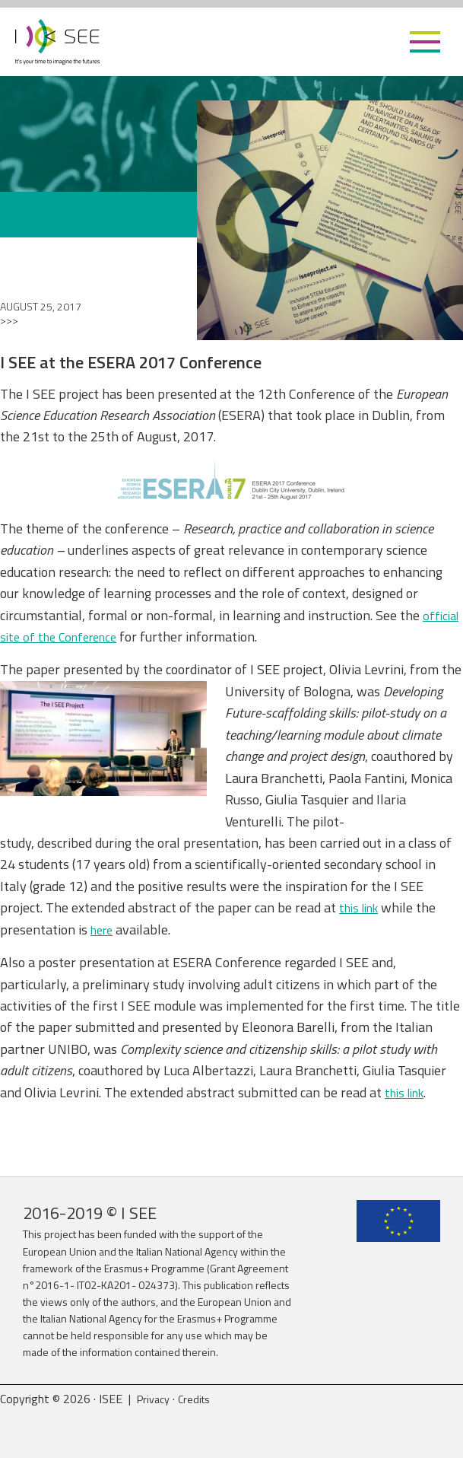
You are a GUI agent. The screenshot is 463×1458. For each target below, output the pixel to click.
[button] (425, 42)
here (103, 929)
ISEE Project (57, 42)
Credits (200, 1399)
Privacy (155, 1399)
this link (362, 907)
